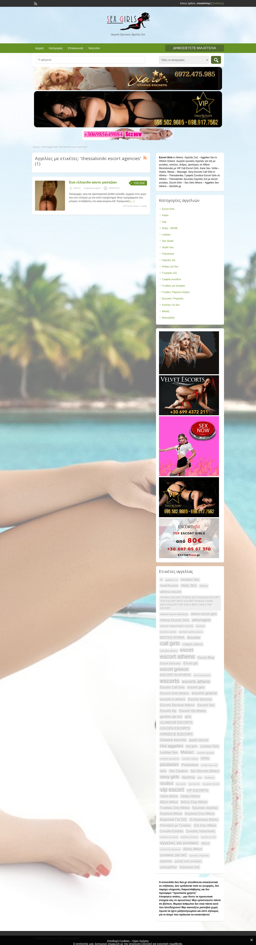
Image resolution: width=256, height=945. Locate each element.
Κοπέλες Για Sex (171, 305)
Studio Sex (168, 247)
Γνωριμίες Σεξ (169, 273)
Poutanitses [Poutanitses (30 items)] (190, 765)
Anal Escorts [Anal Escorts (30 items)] (169, 585)
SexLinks (94, 48)
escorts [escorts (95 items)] (169, 681)
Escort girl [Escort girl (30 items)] (190, 663)
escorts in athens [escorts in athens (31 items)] (172, 699)
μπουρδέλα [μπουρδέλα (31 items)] (168, 867)
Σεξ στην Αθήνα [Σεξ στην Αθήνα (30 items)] (205, 825)
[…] (132, 201)
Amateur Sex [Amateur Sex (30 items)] (190, 579)
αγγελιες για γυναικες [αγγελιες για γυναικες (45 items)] (179, 842)
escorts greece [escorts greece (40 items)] (204, 693)
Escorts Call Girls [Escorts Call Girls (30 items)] (172, 687)
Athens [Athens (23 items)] (204, 585)
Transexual (168, 253)
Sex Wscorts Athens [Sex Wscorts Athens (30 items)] (205, 771)
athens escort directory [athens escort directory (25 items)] (174, 614)
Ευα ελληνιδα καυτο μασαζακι (93, 182)
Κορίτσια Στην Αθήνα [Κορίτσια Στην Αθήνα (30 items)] (199, 813)
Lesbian (166, 234)
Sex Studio (168, 241)
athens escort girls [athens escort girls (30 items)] (204, 614)
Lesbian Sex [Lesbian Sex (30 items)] (169, 752)
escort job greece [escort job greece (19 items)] (202, 675)
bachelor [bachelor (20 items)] (200, 626)
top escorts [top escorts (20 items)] (194, 784)
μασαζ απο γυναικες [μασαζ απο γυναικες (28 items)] (188, 861)
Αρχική (39, 48)
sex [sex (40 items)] (163, 771)
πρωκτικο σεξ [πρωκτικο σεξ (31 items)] (189, 867)
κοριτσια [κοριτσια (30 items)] (166, 861)
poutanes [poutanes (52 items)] (169, 764)
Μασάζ (77, 188)
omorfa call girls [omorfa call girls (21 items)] (205, 752)
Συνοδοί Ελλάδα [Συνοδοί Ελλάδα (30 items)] (171, 831)
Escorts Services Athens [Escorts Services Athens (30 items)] (177, 705)
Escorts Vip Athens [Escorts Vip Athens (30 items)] (192, 711)
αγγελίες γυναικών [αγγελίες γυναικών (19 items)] (189, 837)
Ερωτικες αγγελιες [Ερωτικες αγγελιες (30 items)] (205, 808)
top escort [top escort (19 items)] (181, 784)
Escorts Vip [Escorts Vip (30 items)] (168, 711)
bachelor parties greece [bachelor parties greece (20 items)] (191, 632)
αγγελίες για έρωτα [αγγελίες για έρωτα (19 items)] (169, 837)
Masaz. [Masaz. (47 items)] (187, 752)
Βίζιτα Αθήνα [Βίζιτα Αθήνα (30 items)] (169, 802)
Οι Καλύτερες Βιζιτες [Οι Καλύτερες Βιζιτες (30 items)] (204, 819)
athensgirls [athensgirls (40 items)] (201, 620)
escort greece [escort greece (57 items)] (174, 669)
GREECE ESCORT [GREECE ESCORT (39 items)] (176, 734)
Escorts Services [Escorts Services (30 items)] (200, 699)
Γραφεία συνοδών (171, 279)
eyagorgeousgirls (92, 188)
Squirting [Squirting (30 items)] (188, 777)
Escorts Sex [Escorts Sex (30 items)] (206, 705)
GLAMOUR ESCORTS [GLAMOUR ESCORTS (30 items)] (176, 722)
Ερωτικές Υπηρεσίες (173, 298)
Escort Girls (168, 209)
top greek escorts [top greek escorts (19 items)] (211, 784)
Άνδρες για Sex (170, 266)
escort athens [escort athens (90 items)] (177, 656)
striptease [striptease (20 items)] (209, 777)
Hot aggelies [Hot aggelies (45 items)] (171, 746)
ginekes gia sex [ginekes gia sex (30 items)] (171, 716)
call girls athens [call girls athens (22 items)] (168, 650)
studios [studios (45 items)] (166, 783)
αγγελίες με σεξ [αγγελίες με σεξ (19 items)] (208, 837)
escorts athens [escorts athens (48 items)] (196, 681)
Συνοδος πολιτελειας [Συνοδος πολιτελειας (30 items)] (200, 831)
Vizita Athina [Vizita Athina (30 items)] (169, 796)
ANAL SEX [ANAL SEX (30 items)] (188, 585)
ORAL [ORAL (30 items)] (205, 758)
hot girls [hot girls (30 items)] (191, 746)
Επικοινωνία (75, 48)
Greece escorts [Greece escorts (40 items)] (173, 740)
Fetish (165, 215)
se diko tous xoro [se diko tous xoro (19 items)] (209, 765)
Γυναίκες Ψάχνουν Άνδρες (176, 292)
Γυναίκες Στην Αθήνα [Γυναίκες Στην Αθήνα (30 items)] (174, 808)
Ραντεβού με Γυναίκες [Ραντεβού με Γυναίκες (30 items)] (175, 825)
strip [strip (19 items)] (200, 777)
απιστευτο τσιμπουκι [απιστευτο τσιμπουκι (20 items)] (170, 849)
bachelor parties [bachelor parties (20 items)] (168, 632)
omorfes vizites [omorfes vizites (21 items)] (190, 758)
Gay (164, 221)
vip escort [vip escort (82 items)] (172, 789)
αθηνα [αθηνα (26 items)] (205, 843)
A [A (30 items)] (161, 579)
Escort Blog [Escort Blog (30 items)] (206, 657)
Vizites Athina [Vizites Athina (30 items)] (190, 796)
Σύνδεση (217, 3)
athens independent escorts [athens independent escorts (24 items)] (176, 625)
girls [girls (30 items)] (188, 716)
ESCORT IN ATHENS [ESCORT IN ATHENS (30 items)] (175, 675)
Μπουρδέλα (168, 317)
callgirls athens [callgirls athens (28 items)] (193, 644)
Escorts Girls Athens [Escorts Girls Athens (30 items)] (174, 693)
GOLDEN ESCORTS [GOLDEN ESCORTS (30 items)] (175, 728)
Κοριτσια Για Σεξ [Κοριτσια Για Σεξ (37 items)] (173, 819)
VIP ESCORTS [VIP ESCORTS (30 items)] (197, 790)
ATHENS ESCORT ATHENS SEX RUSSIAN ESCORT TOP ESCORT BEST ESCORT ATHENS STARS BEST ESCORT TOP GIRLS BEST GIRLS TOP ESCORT (189, 603)
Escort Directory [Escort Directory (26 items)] (170, 663)
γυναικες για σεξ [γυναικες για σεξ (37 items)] (173, 855)
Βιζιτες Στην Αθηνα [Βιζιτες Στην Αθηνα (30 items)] (194, 802)
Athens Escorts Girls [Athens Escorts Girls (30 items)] (174, 620)
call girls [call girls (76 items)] (170, 643)
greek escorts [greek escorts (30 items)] (198, 740)
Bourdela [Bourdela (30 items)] (193, 637)
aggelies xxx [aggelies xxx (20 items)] (171, 580)
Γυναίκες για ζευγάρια (173, 285)
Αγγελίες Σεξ (168, 260)
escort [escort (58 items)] (186, 650)
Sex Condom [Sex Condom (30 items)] (178, 771)
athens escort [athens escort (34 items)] (170, 592)
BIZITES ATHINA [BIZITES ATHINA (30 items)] (172, 637)
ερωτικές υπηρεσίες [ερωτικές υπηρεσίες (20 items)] (199, 855)
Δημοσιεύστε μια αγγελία (194, 48)
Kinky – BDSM (169, 228)
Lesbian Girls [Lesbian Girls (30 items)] (209, 746)
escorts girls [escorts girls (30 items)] (196, 687)
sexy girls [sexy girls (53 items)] (169, 777)
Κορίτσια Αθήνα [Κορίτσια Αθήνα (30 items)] (171, 813)
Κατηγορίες (56, 48)
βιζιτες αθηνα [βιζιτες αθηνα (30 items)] (192, 849)
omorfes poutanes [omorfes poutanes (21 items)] (169, 758)
